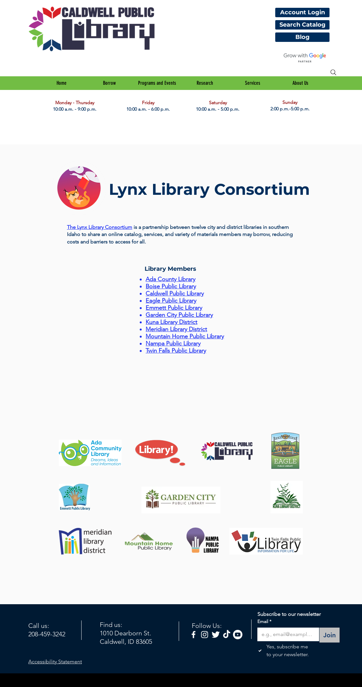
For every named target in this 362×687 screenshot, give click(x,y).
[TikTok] (226, 634)
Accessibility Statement (55, 661)
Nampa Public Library (173, 343)
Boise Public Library (171, 286)
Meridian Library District (176, 329)
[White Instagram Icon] (204, 634)
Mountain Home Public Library (185, 336)
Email (264, 621)
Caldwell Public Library (175, 293)
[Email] (286, 634)
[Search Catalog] (302, 25)
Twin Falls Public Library (176, 350)
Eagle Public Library (171, 300)
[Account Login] (302, 12)
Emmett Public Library (174, 307)
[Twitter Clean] (215, 634)
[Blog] (302, 37)
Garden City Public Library (179, 315)
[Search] (333, 72)
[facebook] (193, 634)
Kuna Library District (171, 322)
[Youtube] (237, 634)
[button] (109, 83)
